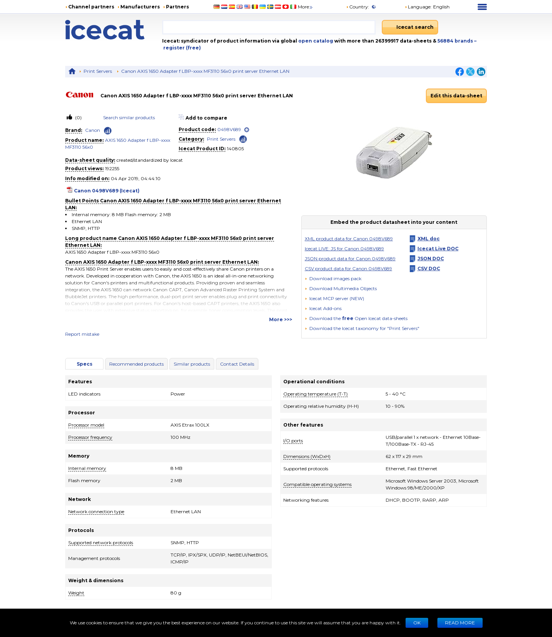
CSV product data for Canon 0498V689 (348, 268)
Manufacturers (140, 7)
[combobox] (269, 27)
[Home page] (113, 29)
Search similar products (129, 117)
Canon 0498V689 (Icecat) (107, 191)
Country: (357, 7)
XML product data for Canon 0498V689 (349, 238)
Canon (92, 130)
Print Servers (98, 71)
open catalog (315, 41)
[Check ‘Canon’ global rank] (107, 130)
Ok (417, 623)
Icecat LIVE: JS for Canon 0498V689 (344, 248)
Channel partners (91, 7)
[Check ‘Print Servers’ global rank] (243, 138)
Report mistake (82, 334)
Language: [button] (418, 7)
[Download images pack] (333, 278)
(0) (78, 117)
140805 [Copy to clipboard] (235, 148)
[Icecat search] (410, 27)
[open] (246, 129)
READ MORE (460, 623)
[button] (341, 288)
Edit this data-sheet (456, 96)
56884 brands (455, 41)
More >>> (280, 319)
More (306, 7)
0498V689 (229, 129)
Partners (177, 7)
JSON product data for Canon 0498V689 (350, 258)
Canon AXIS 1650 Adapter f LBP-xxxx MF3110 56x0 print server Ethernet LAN (205, 71)
